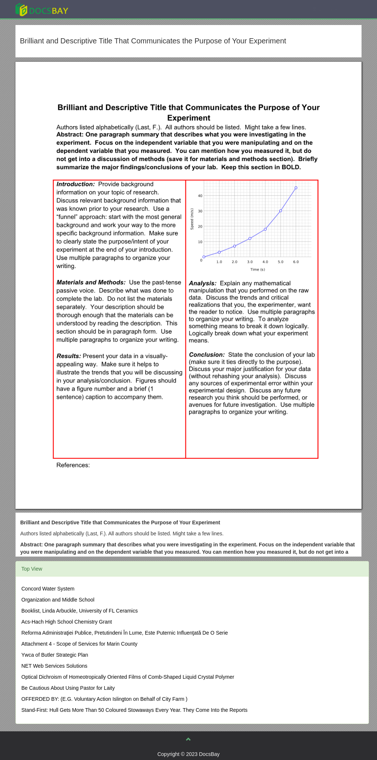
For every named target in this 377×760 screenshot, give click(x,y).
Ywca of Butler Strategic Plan (54, 655)
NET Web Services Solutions (54, 666)
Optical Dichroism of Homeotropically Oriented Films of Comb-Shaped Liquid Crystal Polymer (127, 677)
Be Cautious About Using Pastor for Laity (68, 688)
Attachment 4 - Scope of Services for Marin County (79, 644)
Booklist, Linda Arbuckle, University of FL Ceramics (79, 611)
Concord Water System (47, 589)
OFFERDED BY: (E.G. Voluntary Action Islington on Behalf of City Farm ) (104, 699)
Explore (97, 9)
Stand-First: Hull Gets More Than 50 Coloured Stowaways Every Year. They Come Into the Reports (134, 710)
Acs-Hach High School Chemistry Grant (66, 622)
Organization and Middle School (57, 600)
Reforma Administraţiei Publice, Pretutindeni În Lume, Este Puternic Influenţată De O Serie (124, 633)
